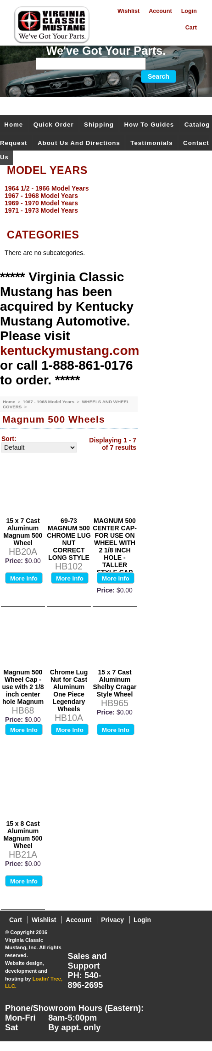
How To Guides (149, 124)
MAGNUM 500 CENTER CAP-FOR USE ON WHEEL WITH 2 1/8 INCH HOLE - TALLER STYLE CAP (115, 546)
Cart (191, 27)
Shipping (99, 124)
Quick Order (53, 124)
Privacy (112, 919)
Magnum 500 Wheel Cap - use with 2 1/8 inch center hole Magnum (23, 686)
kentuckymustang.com (69, 350)
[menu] (104, 199)
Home (13, 124)
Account (160, 11)
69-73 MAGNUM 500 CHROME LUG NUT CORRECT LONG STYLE (69, 539)
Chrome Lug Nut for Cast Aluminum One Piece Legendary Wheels (69, 690)
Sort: (9, 438)
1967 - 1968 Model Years (49, 401)
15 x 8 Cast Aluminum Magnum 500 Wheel (23, 834)
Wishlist (128, 11)
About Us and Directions (79, 142)
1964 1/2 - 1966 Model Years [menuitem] (47, 188)
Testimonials (151, 142)
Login (189, 11)
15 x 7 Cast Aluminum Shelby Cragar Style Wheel (115, 683)
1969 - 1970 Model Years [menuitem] (41, 203)
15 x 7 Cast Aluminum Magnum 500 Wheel (23, 531)
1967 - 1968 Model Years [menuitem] (41, 195)
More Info (24, 578)
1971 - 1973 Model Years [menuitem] (41, 210)
